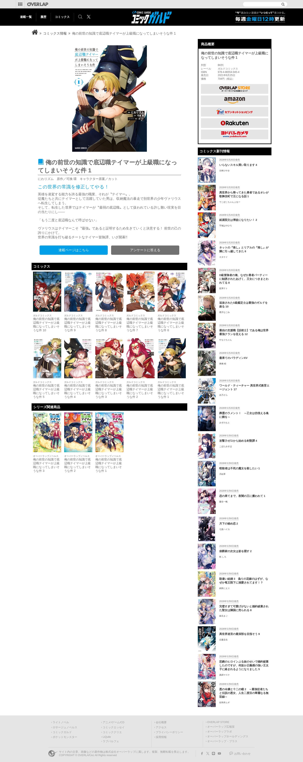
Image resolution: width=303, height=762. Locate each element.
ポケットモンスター (65, 737)
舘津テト (223, 288)
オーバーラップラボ (219, 731)
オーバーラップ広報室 (221, 726)
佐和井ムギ (224, 702)
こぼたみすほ (225, 446)
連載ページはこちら (73, 250)
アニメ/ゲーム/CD (113, 722)
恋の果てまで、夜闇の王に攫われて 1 (242, 496)
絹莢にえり (224, 588)
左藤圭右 (223, 640)
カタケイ (223, 257)
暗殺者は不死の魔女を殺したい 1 (239, 468)
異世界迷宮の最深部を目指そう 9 (239, 634)
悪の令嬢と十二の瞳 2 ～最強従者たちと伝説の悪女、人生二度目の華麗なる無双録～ (243, 693)
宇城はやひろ (225, 225)
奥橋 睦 (222, 363)
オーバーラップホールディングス (227, 736)
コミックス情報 (55, 33)
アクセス (161, 727)
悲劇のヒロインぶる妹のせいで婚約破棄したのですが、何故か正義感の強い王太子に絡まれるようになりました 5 (243, 665)
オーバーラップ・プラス (222, 741)
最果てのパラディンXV (233, 358)
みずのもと (224, 422)
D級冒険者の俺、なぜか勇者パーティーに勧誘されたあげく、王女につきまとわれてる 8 (243, 279)
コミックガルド (62, 732)
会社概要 (161, 722)
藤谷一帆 (223, 501)
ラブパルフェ (111, 741)
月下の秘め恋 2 (228, 523)
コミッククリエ (112, 732)
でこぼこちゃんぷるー (229, 202)
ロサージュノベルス (65, 727)
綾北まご (223, 616)
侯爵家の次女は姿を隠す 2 (235, 551)
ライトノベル (61, 722)
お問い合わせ (242, 753)
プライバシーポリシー (169, 732)
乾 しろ (222, 557)
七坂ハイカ (224, 529)
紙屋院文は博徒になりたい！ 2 (238, 219)
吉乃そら (223, 395)
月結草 (222, 474)
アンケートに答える (145, 250)
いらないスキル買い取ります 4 (238, 164)
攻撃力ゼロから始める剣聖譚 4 (238, 440)
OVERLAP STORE (218, 722)
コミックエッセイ (114, 727)
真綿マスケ (224, 675)
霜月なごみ (224, 312)
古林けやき (224, 170)
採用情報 (161, 737)
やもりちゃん (225, 340)
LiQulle (107, 736)
